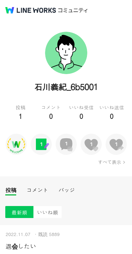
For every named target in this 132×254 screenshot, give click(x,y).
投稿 (10, 190)
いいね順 (47, 212)
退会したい (20, 246)
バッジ (66, 190)
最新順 (19, 212)
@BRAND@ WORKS (30, 10)
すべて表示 (109, 161)
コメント (37, 190)
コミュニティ (73, 10)
